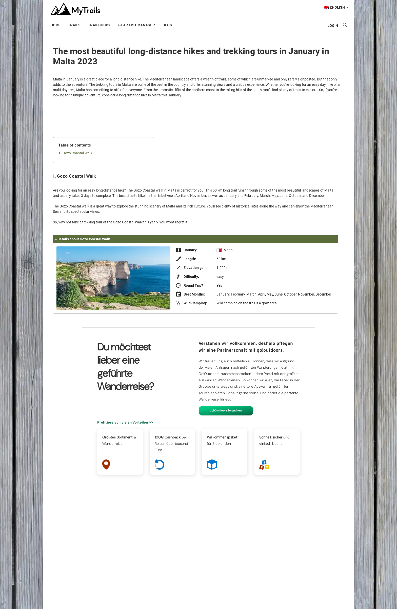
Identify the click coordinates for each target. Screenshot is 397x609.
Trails (74, 25)
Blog (167, 25)
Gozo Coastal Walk (77, 153)
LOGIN (332, 26)
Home (55, 25)
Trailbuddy (99, 25)
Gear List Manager (136, 25)
